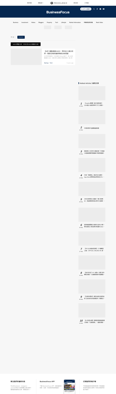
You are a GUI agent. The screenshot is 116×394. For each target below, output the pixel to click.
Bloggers (41, 22)
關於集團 (29, 3)
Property (49, 22)
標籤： (14, 37)
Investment (24, 22)
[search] (94, 9)
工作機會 (86, 3)
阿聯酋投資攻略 (88, 22)
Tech (56, 22)
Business (15, 22)
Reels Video (99, 22)
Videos (33, 22)
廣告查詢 (76, 3)
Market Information (75, 22)
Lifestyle (63, 22)
